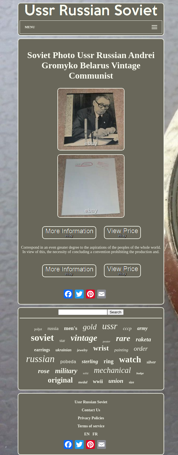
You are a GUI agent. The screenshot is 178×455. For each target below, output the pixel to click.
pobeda (68, 362)
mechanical (112, 370)
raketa (143, 339)
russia (53, 328)
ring (109, 361)
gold (90, 327)
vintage (84, 338)
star (62, 341)
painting (121, 350)
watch (130, 359)
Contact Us (91, 410)
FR (95, 434)
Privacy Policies (91, 418)
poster (107, 341)
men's (70, 328)
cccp (127, 328)
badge (140, 373)
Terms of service (90, 426)
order (141, 348)
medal (83, 382)
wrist (101, 348)
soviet (42, 337)
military (66, 371)
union (115, 380)
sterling (90, 361)
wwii (98, 381)
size (131, 382)
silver (151, 362)
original (60, 380)
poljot (38, 329)
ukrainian (63, 350)
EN (87, 434)
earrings (42, 349)
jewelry (82, 350)
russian (40, 358)
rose (43, 371)
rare (123, 338)
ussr (109, 326)
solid (85, 373)
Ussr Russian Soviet (91, 402)
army (142, 328)
